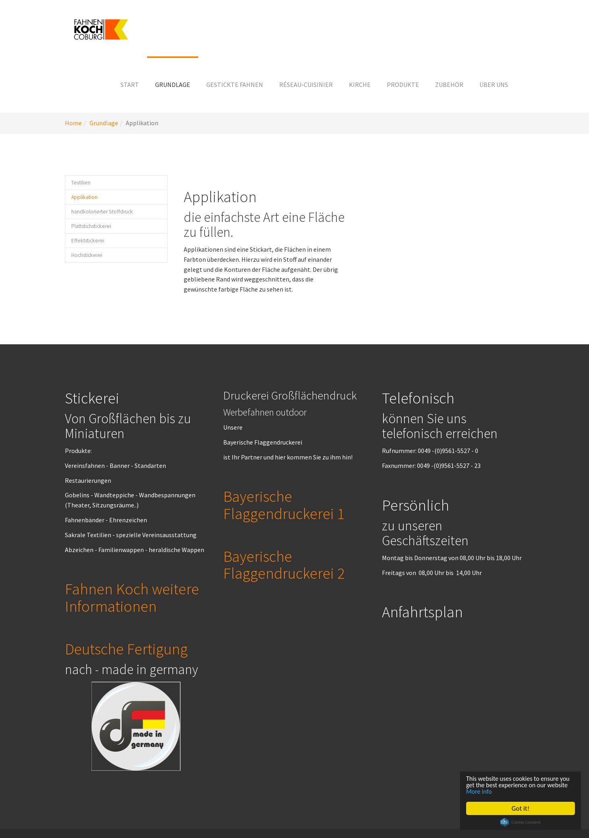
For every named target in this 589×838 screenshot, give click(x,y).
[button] (172, 84)
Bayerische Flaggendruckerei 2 (283, 564)
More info (503, 791)
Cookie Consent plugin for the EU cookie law (521, 822)
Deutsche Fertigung (126, 648)
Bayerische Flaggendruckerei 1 (283, 504)
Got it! (521, 808)
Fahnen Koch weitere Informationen (132, 597)
